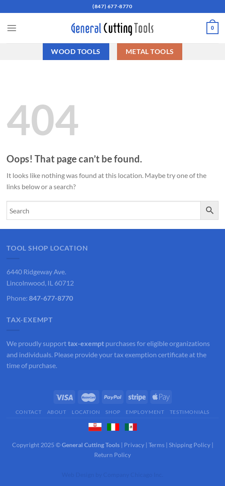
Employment (145, 412)
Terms (157, 444)
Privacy (134, 444)
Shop (112, 412)
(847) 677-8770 (112, 6)
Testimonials (189, 412)
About (57, 412)
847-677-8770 (51, 298)
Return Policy (112, 454)
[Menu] (11, 27)
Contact (28, 412)
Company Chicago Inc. (133, 474)
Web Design (78, 474)
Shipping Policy (189, 444)
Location (86, 412)
